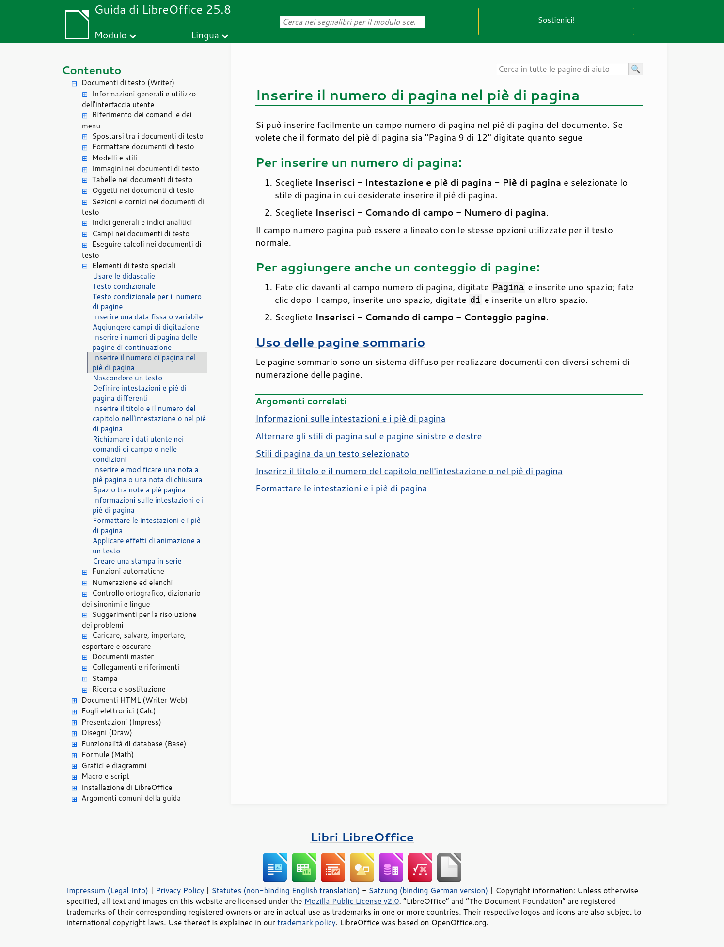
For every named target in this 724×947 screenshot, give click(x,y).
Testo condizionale (124, 286)
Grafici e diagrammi (114, 765)
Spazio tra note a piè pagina (139, 490)
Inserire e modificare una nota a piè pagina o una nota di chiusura (147, 474)
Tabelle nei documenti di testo (142, 179)
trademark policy (306, 922)
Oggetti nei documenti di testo (143, 190)
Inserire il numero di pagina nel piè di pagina (144, 362)
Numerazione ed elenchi (132, 582)
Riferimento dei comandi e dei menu (137, 120)
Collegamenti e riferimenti (135, 667)
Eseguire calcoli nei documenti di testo (141, 249)
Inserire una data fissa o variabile (148, 317)
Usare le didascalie (124, 276)
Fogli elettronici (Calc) (118, 711)
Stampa (105, 678)
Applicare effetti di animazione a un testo (147, 546)
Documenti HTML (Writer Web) (134, 700)
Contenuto (92, 70)
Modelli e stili (114, 158)
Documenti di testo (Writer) (127, 83)
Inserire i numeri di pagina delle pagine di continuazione (145, 342)
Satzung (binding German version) (428, 890)
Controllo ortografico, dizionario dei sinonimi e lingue (141, 598)
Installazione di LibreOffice (126, 787)
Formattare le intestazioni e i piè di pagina (147, 525)
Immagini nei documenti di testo (145, 168)
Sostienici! (556, 19)
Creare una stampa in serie (137, 561)
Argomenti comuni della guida (131, 798)
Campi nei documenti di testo (140, 233)
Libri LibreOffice (362, 836)
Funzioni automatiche (128, 571)
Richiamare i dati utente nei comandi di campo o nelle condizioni (138, 449)
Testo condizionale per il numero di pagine (147, 301)
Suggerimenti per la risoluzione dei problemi (139, 620)
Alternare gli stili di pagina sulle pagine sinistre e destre (368, 435)
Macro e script (105, 776)
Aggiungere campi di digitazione (146, 327)
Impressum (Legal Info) (107, 890)
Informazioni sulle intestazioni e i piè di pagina (148, 505)
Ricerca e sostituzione (129, 689)
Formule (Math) (107, 754)
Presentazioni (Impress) (121, 722)
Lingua (205, 34)
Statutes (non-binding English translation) (285, 890)
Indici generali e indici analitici (142, 222)
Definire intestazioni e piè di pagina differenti (140, 393)
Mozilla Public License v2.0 (351, 901)
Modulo (110, 34)
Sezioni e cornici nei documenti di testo (143, 207)
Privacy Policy (180, 890)
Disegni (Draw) (106, 732)
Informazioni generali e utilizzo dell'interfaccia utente (139, 99)
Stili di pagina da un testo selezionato (332, 453)
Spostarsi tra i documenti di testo (148, 136)
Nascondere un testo (127, 378)
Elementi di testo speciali (133, 265)
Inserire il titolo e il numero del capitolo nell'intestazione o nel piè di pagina (149, 418)
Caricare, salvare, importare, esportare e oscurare (134, 640)
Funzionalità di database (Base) (133, 744)
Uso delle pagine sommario (340, 341)
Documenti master (123, 656)
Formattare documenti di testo (143, 147)
